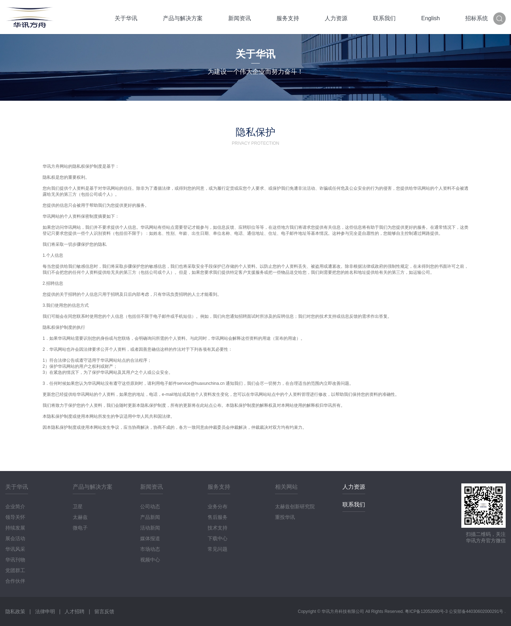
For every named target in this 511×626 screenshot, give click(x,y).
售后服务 (217, 517)
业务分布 (217, 506)
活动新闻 (150, 528)
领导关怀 (15, 517)
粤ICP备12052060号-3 (427, 611)
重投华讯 (285, 517)
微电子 (80, 528)
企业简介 (15, 506)
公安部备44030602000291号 (477, 611)
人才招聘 (74, 611)
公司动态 (150, 506)
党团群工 (15, 570)
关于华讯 (126, 18)
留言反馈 (104, 611)
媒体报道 (150, 538)
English (430, 18)
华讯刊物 (15, 560)
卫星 (78, 506)
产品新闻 (150, 517)
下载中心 (217, 538)
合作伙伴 (15, 581)
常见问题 (217, 549)
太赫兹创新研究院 (295, 506)
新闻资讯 (239, 18)
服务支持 (287, 18)
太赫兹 (80, 517)
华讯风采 (15, 549)
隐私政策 (15, 611)
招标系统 (476, 18)
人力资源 (336, 18)
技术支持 (217, 528)
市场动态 (150, 549)
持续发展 (15, 528)
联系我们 (384, 18)
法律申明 (45, 611)
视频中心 (150, 560)
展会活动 (15, 538)
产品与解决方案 (183, 18)
